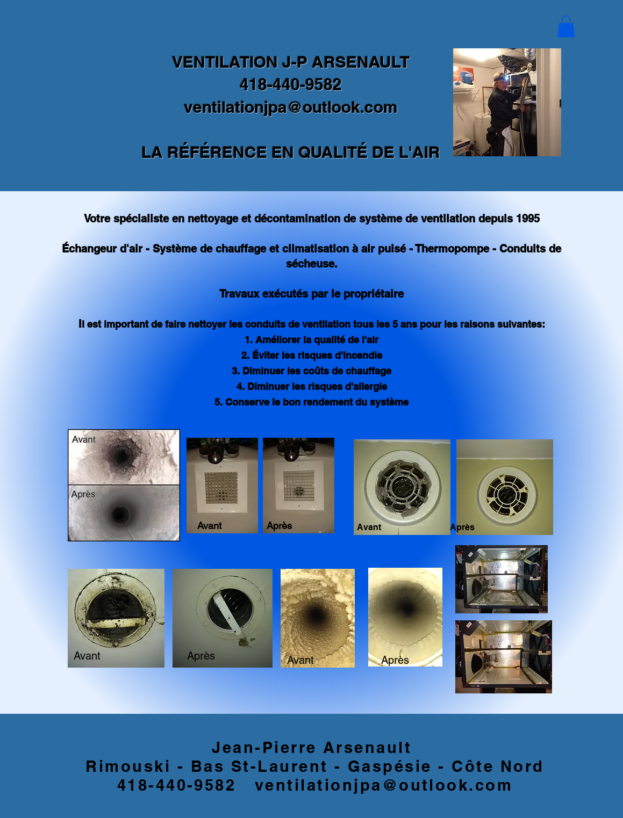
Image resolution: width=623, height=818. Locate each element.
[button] (566, 27)
